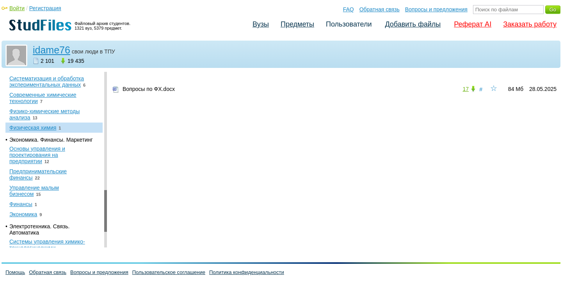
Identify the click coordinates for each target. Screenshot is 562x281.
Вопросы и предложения (436, 9)
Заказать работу (530, 24)
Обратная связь (379, 9)
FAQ (348, 9)
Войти (17, 8)
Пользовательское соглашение (168, 272)
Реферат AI (472, 24)
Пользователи (349, 24)
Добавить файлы (413, 24)
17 (465, 89)
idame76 (51, 49)
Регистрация (45, 8)
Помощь (15, 272)
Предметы (297, 24)
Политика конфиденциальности (246, 272)
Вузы (261, 24)
